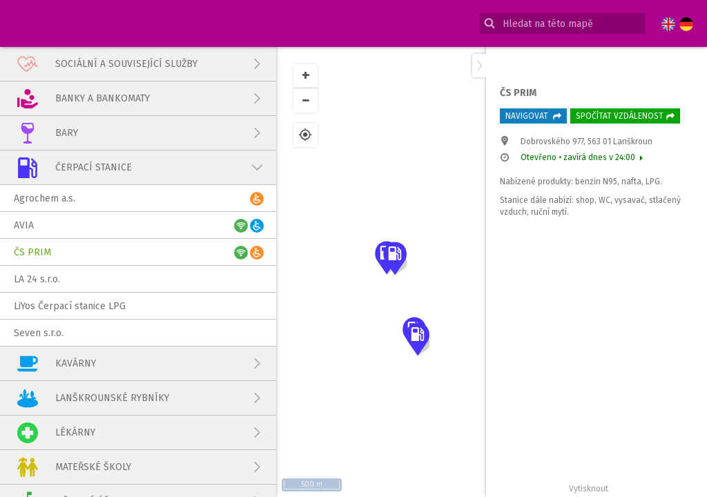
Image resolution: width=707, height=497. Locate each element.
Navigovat (533, 116)
